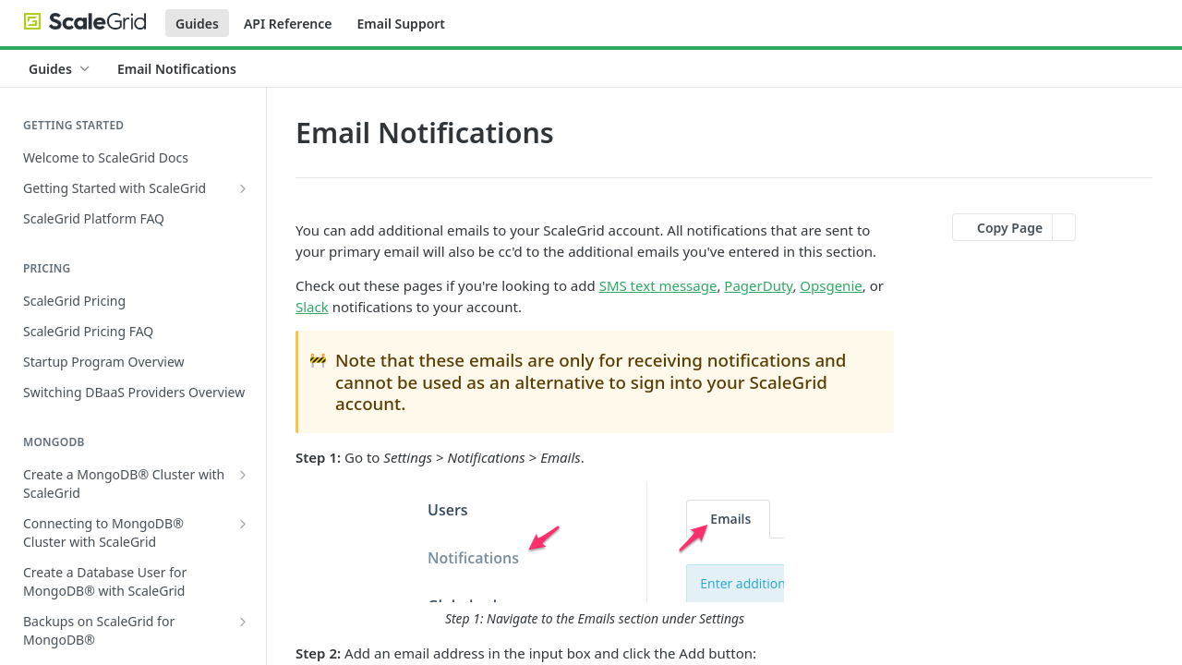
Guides (197, 23)
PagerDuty (758, 285)
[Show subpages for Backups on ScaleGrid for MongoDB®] (242, 621)
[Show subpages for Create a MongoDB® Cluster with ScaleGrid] (242, 474)
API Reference (288, 23)
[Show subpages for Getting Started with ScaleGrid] (242, 188)
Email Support (400, 23)
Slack (312, 306)
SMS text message (658, 285)
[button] (595, 555)
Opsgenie (831, 285)
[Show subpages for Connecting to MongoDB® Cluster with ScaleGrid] (242, 523)
